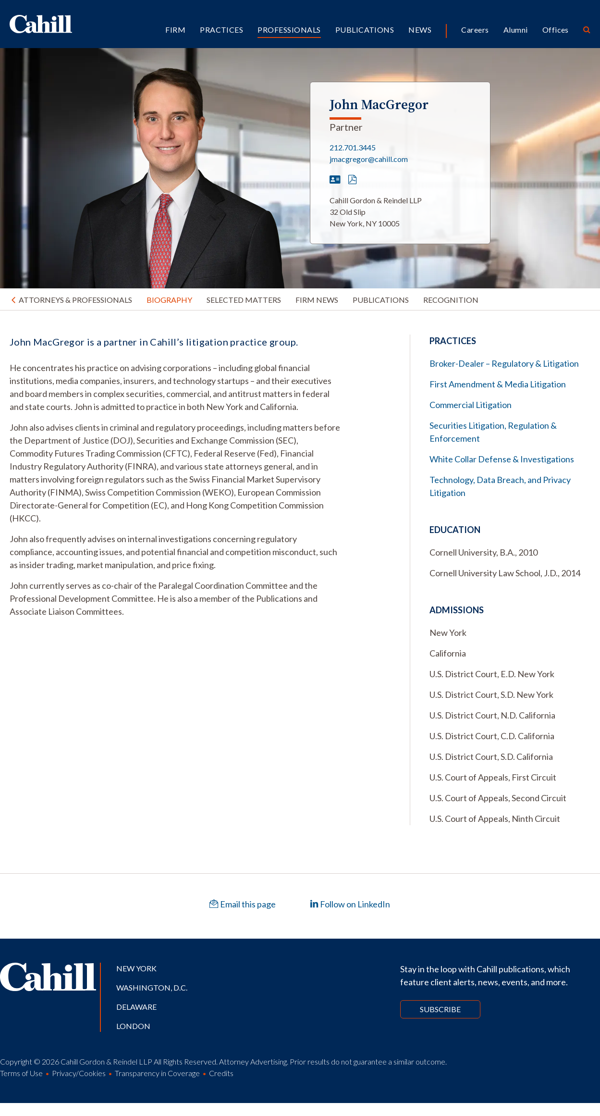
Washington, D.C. (151, 987)
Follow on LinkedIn (350, 904)
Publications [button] (364, 29)
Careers (475, 29)
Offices (555, 29)
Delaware (136, 1006)
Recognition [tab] (450, 299)
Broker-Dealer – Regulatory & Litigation (504, 363)
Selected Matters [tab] (244, 299)
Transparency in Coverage (157, 1073)
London (133, 1025)
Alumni (515, 29)
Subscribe (440, 1009)
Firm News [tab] (316, 299)
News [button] (419, 29)
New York (136, 968)
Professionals (288, 29)
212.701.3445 (353, 147)
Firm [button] (175, 29)
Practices (221, 29)
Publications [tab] (381, 299)
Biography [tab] (169, 299)
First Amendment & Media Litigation (497, 384)
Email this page (242, 904)
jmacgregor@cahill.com (369, 158)
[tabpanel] (175, 476)
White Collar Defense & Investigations (501, 459)
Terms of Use (21, 1073)
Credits (221, 1073)
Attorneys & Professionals (75, 299)
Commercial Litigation (470, 404)
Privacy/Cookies (79, 1073)
